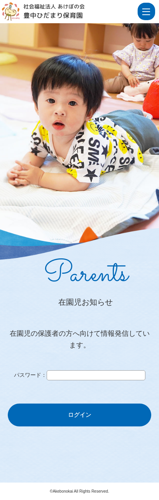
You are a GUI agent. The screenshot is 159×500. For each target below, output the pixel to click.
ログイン (79, 414)
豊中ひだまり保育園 (53, 15)
